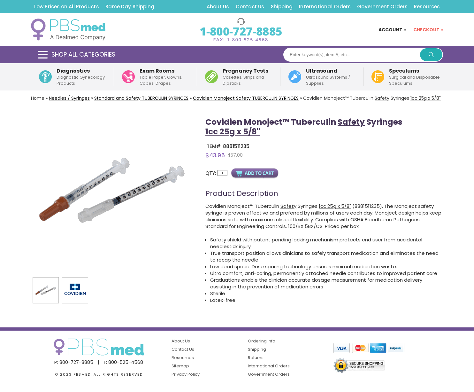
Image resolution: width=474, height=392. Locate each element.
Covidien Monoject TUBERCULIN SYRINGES (246, 98)
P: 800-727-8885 (73, 362)
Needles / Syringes (69, 98)
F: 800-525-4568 (123, 362)
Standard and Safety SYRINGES (141, 98)
